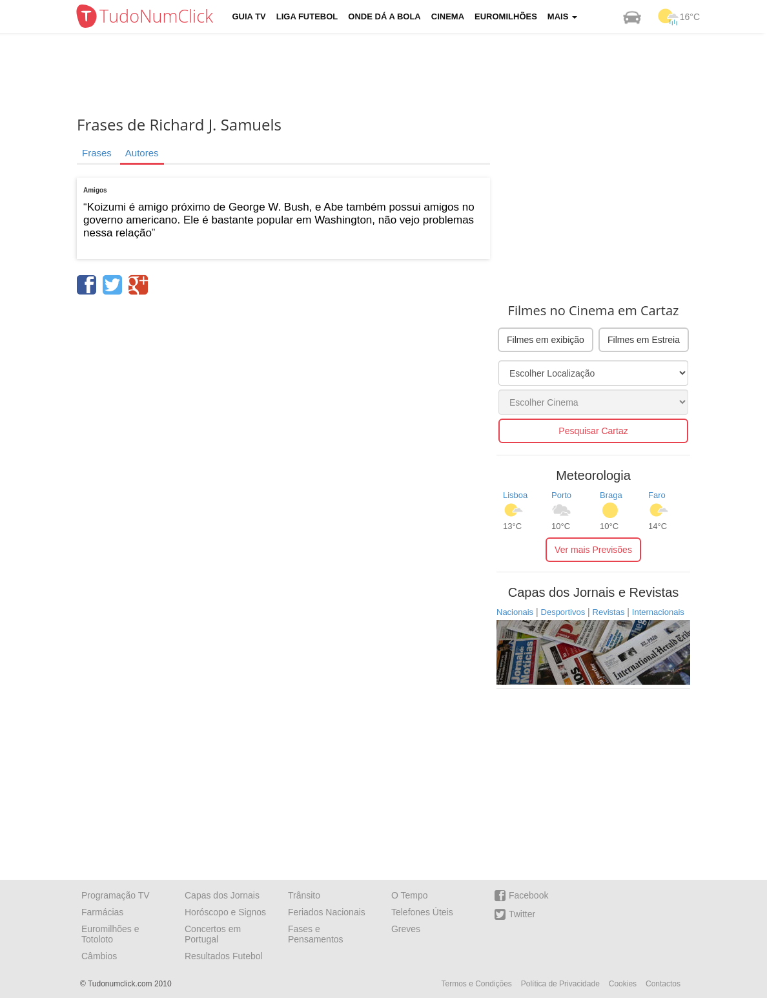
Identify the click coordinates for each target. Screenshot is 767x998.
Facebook (521, 895)
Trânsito (304, 895)
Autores (142, 152)
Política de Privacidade (560, 983)
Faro (657, 495)
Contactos (663, 983)
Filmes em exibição (545, 340)
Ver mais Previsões (593, 550)
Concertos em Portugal (213, 934)
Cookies (623, 983)
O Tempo (409, 895)
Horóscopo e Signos (225, 912)
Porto (561, 495)
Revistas (609, 612)
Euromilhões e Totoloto (110, 934)
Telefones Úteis (422, 912)
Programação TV (115, 895)
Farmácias (102, 912)
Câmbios (99, 956)
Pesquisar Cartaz (593, 431)
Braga (611, 495)
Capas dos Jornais (222, 895)
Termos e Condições (476, 983)
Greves (405, 929)
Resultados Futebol (224, 956)
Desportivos (563, 612)
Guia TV (249, 16)
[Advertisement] (393, 74)
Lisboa (515, 495)
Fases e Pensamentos (315, 934)
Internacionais (658, 612)
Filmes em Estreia (644, 340)
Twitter (515, 914)
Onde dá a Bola (384, 16)
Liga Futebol (307, 16)
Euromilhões (506, 16)
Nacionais (514, 612)
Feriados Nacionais (326, 912)
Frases (97, 152)
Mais (562, 16)
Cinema (447, 16)
